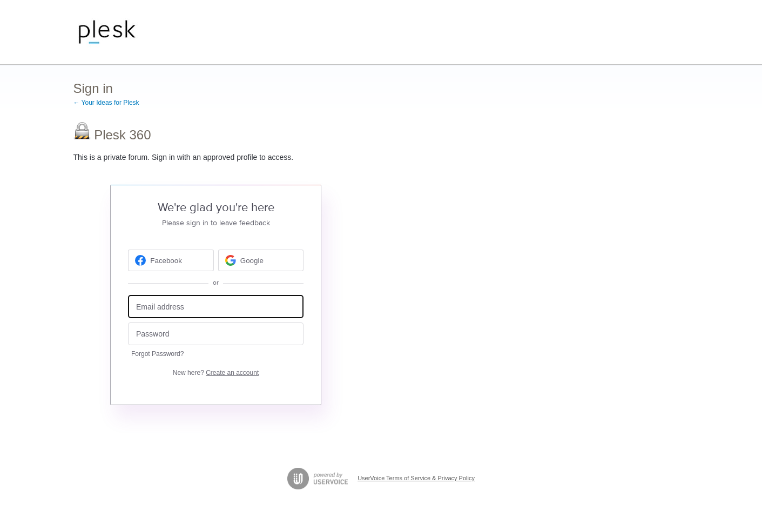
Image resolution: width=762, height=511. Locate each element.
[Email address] (216, 306)
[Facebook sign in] (171, 260)
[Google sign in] (261, 260)
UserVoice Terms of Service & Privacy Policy (416, 478)
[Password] (216, 334)
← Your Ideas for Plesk (106, 102)
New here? (216, 372)
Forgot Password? (157, 354)
